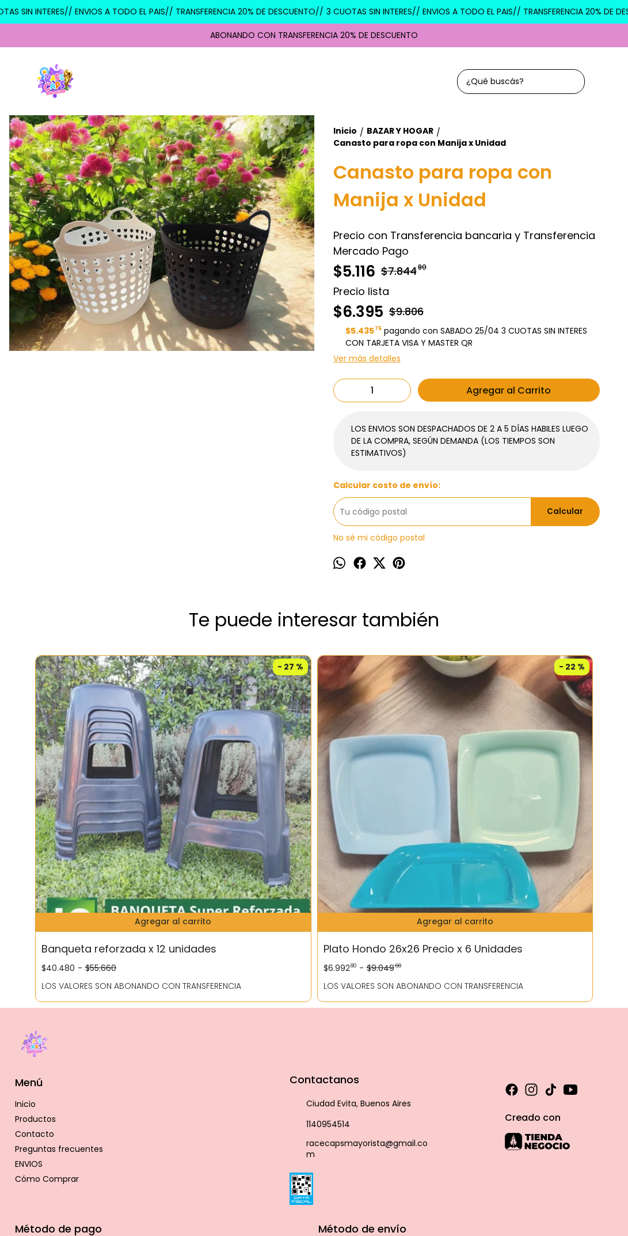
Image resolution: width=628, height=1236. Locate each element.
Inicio (25, 989)
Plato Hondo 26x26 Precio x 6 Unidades (232, 815)
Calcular (565, 511)
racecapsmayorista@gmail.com (359, 1034)
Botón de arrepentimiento (452, 1172)
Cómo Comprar (47, 1064)
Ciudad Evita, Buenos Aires (350, 989)
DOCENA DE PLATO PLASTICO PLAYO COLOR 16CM (382, 815)
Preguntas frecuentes (59, 1034)
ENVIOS (29, 1049)
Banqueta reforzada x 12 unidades (97, 815)
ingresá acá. (389, 1172)
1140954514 (320, 1010)
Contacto (34, 1019)
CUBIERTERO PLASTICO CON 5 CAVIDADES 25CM (520, 815)
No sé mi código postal (379, 537)
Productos (35, 1004)
